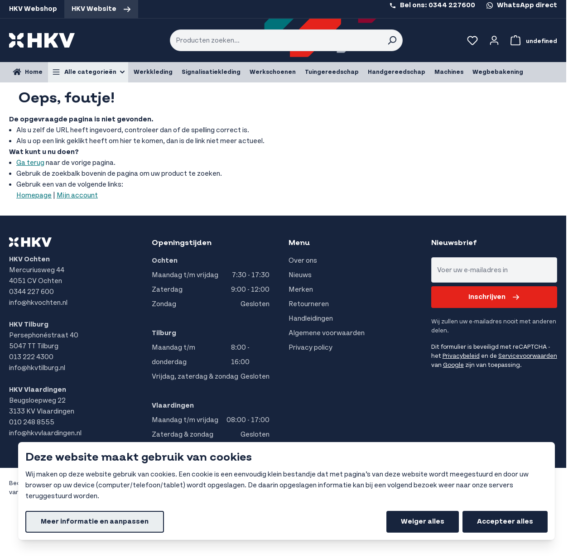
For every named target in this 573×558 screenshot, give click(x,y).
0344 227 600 (31, 292)
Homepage (34, 195)
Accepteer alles (505, 521)
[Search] (392, 40)
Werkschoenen (273, 72)
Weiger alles (422, 521)
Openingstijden (182, 243)
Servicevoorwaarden (527, 356)
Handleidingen (311, 318)
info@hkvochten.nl (38, 302)
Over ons (303, 260)
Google (453, 365)
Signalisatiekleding (211, 72)
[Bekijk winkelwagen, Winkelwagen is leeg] (532, 40)
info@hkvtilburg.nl (37, 368)
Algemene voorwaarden (327, 333)
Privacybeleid (461, 356)
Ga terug (30, 163)
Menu (299, 243)
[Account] (494, 40)
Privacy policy (310, 347)
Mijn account (77, 195)
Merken (301, 289)
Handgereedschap (396, 72)
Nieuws (300, 275)
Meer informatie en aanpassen (95, 521)
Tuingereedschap (332, 72)
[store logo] (42, 40)
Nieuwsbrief (454, 243)
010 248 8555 (31, 422)
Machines (448, 72)
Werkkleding (153, 72)
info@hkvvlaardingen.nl (45, 433)
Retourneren (309, 304)
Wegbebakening (497, 72)
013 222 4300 (31, 357)
